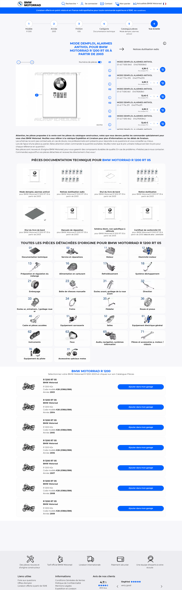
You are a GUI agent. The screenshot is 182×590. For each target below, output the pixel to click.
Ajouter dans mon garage (141, 387)
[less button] (150, 69)
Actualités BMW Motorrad (147, 3)
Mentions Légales (63, 586)
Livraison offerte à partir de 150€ (32, 586)
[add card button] (162, 69)
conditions (141, 10)
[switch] (100, 62)
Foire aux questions (27, 580)
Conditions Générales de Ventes (70, 580)
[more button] (157, 69)
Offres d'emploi (25, 583)
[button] (164, 43)
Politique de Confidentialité (68, 583)
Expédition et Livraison (65, 589)
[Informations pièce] (110, 70)
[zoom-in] (32, 62)
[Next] (121, 49)
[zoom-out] (18, 62)
